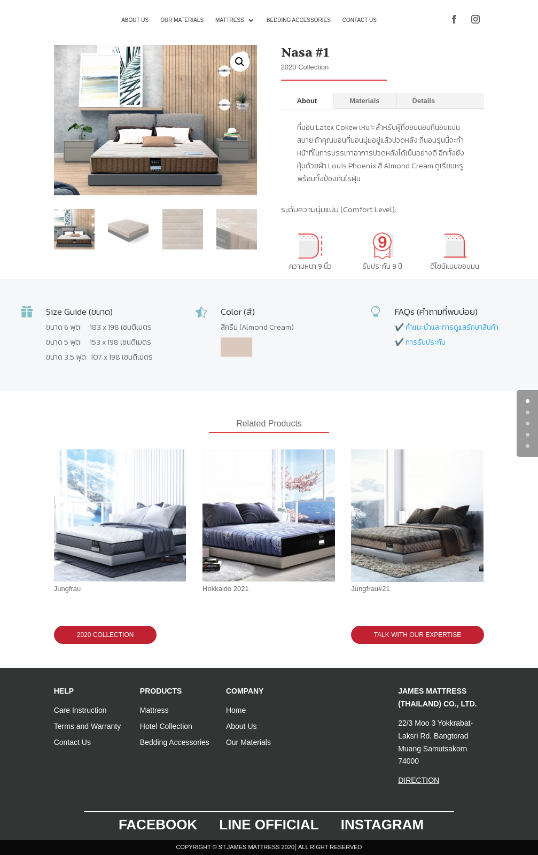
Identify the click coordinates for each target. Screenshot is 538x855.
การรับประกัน (426, 342)
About (307, 101)
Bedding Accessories (299, 20)
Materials (364, 101)
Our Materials (182, 20)
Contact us (359, 20)
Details (423, 101)
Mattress (229, 20)
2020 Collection (105, 635)
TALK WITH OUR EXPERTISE (418, 635)
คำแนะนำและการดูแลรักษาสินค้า (452, 327)
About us (135, 20)
